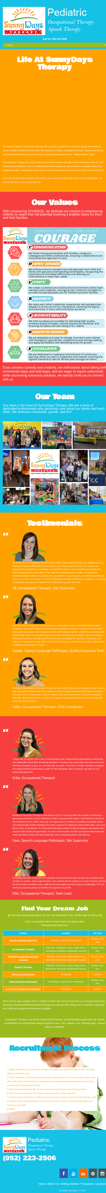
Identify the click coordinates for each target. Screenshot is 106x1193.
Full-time (97, 974)
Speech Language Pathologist (23, 940)
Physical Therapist (23, 967)
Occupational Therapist (23, 949)
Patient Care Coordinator (23, 974)
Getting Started (69, 1183)
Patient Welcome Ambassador (23, 982)
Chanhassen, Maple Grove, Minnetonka (66, 982)
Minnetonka (66, 974)
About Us (53, 1183)
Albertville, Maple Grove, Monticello (66, 940)
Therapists (86, 1183)
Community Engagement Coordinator (23, 989)
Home (42, 1183)
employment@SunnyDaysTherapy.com (35, 1004)
